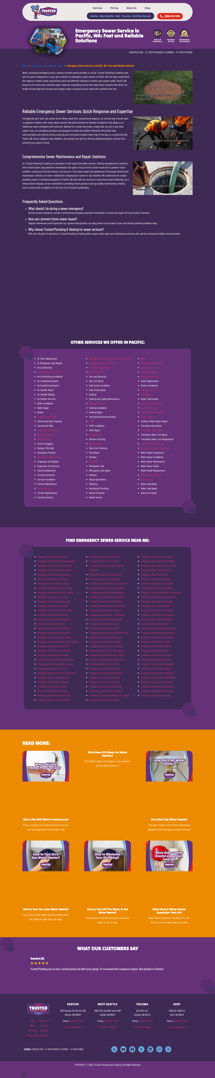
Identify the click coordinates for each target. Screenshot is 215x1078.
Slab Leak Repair (148, 389)
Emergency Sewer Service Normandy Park (108, 583)
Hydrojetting (94, 434)
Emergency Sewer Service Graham (104, 677)
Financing (32, 1030)
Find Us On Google (73, 1027)
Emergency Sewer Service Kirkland (104, 579)
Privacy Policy (32, 1035)
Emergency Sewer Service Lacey (155, 641)
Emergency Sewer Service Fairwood (105, 574)
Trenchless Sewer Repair (152, 430)
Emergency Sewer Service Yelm (155, 623)
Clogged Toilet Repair (46, 416)
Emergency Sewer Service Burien (52, 686)
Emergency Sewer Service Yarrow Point (55, 610)
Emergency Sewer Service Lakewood (53, 619)
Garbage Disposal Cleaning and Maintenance (109, 358)
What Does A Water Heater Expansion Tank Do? (169, 911)
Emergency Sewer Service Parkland (157, 610)
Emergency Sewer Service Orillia (155, 579)
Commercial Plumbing (47, 430)
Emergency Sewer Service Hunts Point (158, 565)
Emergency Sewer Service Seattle (156, 659)
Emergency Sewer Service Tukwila (52, 605)
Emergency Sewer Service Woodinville (54, 570)
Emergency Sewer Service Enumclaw (105, 646)
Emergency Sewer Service (49, 457)
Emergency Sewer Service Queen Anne (106, 588)
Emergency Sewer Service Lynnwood (157, 637)
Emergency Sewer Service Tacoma (156, 655)
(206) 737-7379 (76, 1021)
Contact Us (44, 1020)
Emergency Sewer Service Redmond (53, 601)
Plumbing (93, 461)
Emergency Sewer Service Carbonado (54, 695)
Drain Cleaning (43, 439)
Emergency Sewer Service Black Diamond (56, 561)
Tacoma (126, 15)
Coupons (44, 1025)
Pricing (114, 7)
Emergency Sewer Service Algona (52, 556)
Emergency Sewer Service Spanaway (53, 574)
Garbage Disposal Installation (102, 363)
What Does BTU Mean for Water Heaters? (107, 754)
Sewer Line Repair (149, 372)
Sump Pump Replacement (152, 412)
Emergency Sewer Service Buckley (52, 614)
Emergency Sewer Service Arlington (53, 677)
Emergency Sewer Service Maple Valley (54, 565)
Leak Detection (96, 443)
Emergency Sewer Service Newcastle (105, 637)
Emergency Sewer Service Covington (53, 650)
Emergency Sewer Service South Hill (53, 699)
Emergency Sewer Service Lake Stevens (107, 614)
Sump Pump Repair (149, 407)
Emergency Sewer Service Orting (52, 668)
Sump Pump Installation (152, 403)
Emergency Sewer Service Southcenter (106, 597)
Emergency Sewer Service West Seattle (106, 655)
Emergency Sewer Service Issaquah (53, 583)
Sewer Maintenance (149, 376)
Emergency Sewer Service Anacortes (53, 628)
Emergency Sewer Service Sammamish (106, 650)
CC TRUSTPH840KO (154, 52)
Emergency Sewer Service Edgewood (157, 632)
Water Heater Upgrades (151, 475)
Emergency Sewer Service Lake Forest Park (108, 632)
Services (97, 7)
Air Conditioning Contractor (49, 372)
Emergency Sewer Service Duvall (103, 628)
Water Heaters (147, 479)
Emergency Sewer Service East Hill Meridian (161, 592)
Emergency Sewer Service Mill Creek (105, 686)
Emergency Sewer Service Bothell (104, 699)
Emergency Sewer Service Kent (155, 650)
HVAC (91, 421)
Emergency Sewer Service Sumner (104, 556)
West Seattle (107, 15)
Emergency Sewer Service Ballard (52, 579)
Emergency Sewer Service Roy (50, 623)
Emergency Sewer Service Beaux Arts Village (109, 695)
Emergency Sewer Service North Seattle (55, 592)
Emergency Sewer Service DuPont (104, 664)
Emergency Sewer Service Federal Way (158, 597)
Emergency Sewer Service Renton (156, 646)
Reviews (44, 1030)
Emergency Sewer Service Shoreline (157, 583)
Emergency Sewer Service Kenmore (157, 601)
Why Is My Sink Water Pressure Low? (46, 819)
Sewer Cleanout (148, 367)
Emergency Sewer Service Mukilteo (156, 619)
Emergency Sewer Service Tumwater (105, 690)
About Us (131, 7)
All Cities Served (141, 15)
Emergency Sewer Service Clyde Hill (53, 646)
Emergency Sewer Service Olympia (156, 588)
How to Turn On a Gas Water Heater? (46, 909)
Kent (117, 15)
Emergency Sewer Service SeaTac (156, 570)
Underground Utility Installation (155, 448)
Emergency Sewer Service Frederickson (107, 605)
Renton (94, 15)
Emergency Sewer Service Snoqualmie (106, 592)
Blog (147, 7)
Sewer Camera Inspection (152, 363)
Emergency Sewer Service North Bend (54, 588)
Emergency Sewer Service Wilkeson (105, 610)
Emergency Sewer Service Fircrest (104, 668)
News (32, 1025)
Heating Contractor (97, 403)
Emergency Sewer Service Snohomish (54, 637)
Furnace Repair (44, 488)
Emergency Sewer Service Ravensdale (158, 628)
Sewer (143, 358)
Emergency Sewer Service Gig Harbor (106, 673)
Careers (44, 1035)
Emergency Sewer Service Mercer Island (55, 659)
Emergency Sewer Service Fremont (53, 655)
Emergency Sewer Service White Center (55, 664)
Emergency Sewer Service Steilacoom (158, 614)
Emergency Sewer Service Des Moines (158, 561)
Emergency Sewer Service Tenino (104, 561)
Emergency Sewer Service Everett (104, 682)
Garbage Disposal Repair (100, 367)
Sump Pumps (147, 416)
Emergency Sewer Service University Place (56, 673)
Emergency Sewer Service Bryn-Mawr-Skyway (58, 641)
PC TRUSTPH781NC (184, 52)
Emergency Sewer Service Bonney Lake (107, 659)
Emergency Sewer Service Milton (155, 605)
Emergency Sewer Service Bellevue (53, 682)
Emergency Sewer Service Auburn (104, 623)
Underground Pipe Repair (152, 443)
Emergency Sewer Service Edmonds (53, 632)
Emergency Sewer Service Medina (52, 690)
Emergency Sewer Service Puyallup (105, 641)
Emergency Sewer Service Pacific (52, 597)
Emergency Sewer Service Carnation (157, 556)
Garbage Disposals (97, 372)
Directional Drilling (45, 434)
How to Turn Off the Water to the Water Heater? (107, 911)
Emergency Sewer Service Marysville (105, 619)
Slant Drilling (146, 394)
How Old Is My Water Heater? (169, 819)
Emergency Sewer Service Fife (154, 574)
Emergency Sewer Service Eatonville (105, 601)
